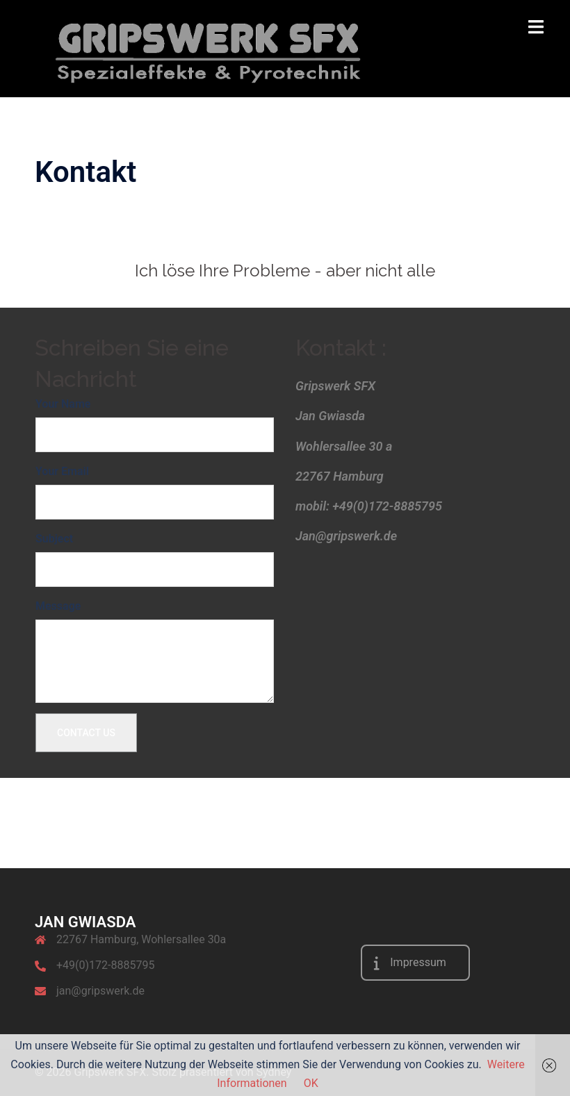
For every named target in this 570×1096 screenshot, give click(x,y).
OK (311, 1083)
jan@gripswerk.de (100, 990)
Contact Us (86, 732)
